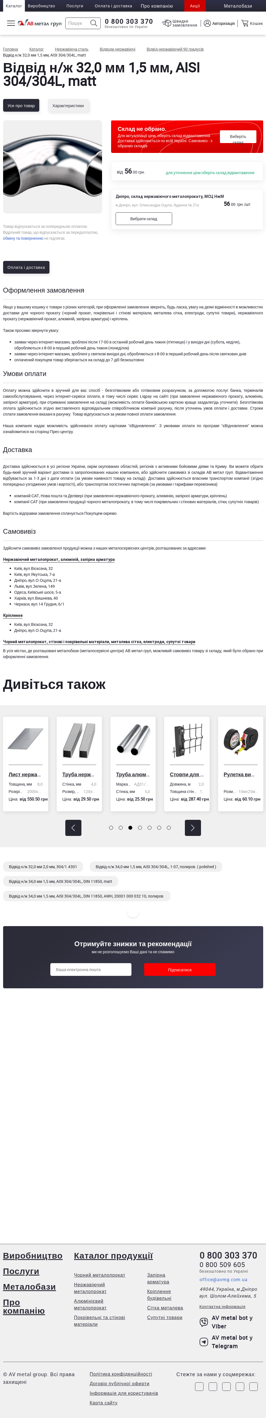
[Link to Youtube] (253, 1386)
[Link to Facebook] (199, 1386)
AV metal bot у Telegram (226, 1342)
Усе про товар (21, 105)
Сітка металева (165, 1308)
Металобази (29, 1286)
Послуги (74, 5)
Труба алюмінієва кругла (133, 774)
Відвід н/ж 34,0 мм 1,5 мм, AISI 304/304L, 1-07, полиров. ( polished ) (156, 866)
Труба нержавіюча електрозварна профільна (79, 774)
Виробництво (41, 5)
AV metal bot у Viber (226, 1322)
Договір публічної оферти (120, 1383)
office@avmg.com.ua (224, 1279)
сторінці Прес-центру (54, 431)
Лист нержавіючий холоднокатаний (25, 774)
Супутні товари (165, 1317)
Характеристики (68, 105)
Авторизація (223, 23)
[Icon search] (94, 23)
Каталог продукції (113, 1255)
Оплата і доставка (113, 5)
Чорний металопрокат (100, 1275)
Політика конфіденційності (121, 1374)
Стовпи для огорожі (187, 774)
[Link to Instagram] (213, 1386)
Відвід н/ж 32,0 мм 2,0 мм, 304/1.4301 (43, 866)
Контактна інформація (223, 1306)
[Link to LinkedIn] (240, 1386)
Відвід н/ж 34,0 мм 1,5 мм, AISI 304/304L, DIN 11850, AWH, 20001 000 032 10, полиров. (87, 896)
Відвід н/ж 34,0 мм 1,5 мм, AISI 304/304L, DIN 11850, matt (61, 881)
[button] (73, 828)
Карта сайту (104, 1403)
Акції (195, 5)
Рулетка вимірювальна (241, 774)
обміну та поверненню (23, 238)
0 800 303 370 (129, 21)
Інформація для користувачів (124, 1393)
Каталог (14, 5)
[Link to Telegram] (226, 1386)
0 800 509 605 (222, 1264)
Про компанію (24, 1306)
